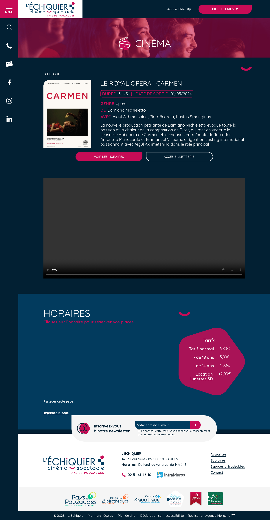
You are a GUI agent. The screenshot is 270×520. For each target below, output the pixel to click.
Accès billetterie (179, 156)
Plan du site (126, 515)
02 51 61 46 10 (136, 475)
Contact (217, 472)
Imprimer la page (56, 413)
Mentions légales (100, 515)
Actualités (218, 454)
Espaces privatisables (228, 466)
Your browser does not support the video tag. (144, 228)
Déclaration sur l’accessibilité (162, 515)
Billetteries (225, 9)
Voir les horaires (109, 156)
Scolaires (218, 460)
